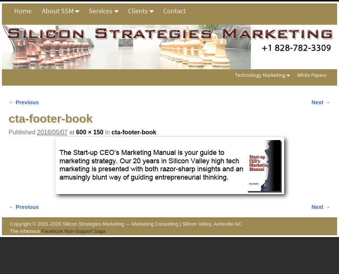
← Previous (24, 102)
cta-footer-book (134, 132)
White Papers (311, 75)
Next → (321, 102)
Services (106, 11)
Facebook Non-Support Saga (73, 231)
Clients (143, 11)
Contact (174, 10)
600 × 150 (90, 132)
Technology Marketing (264, 75)
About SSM (63, 11)
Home (23, 10)
